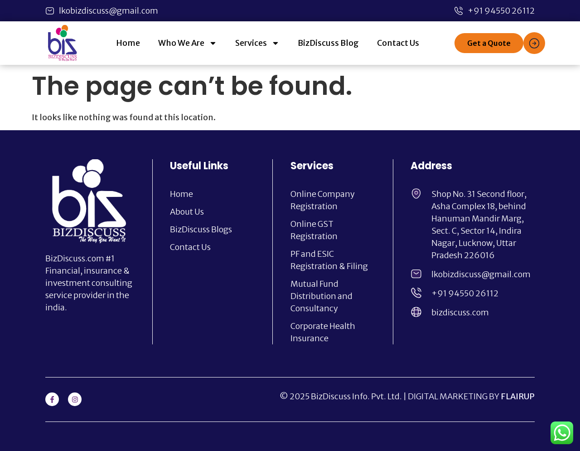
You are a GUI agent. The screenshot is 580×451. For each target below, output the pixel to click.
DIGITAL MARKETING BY (471, 396)
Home (128, 43)
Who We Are (187, 43)
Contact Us (398, 43)
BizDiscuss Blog (328, 43)
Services (257, 43)
